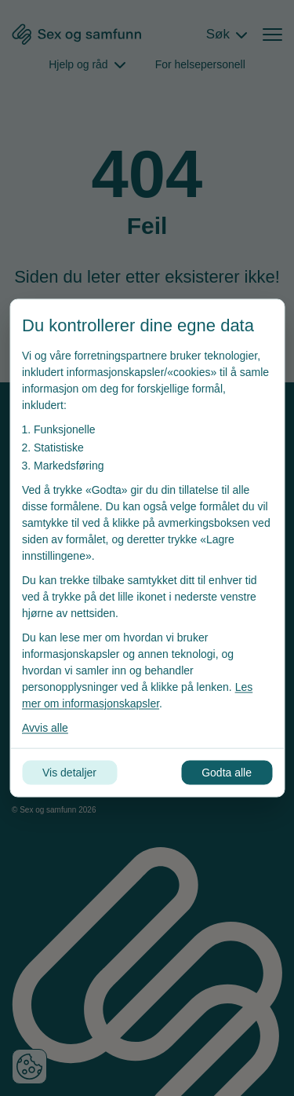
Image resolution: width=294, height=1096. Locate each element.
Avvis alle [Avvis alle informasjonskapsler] (45, 728)
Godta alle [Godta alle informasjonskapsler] (226, 772)
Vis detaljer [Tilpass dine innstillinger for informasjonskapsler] (69, 772)
